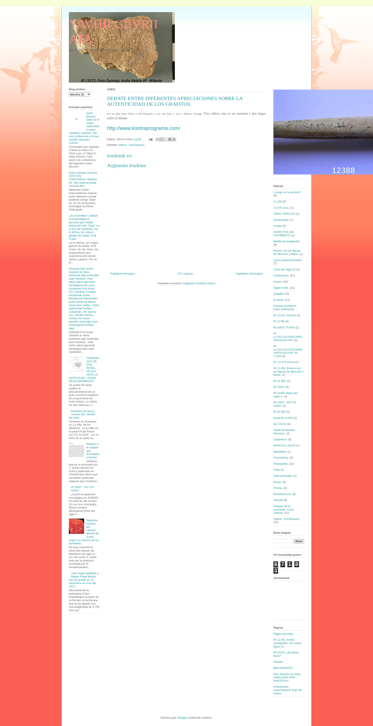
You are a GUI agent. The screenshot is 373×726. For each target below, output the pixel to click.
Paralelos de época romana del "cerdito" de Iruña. (82, 414)
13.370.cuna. (281, 207)
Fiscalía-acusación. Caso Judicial (285, 307)
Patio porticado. (282, 475)
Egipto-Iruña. (281, 287)
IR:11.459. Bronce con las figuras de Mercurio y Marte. (288, 371)
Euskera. (278, 299)
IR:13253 (279, 386)
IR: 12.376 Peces (284, 362)
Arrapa (277, 225)
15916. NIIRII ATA (284, 213)
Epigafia (278, 293)
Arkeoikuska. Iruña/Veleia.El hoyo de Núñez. (287, 690)
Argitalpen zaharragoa (249, 273)
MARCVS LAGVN (284, 445)
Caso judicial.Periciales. (287, 260)
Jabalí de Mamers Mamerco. (284, 431)
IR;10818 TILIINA (284, 327)
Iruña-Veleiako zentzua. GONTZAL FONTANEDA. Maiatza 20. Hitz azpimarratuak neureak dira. (83, 179)
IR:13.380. (279, 381)
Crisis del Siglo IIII (284, 269)
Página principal (283, 633)
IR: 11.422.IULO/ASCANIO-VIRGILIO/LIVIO (288, 337)
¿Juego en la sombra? (287, 192)
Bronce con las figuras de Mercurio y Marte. (287, 252)
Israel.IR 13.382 (283, 417)
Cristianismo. (281, 275)
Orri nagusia (185, 273)
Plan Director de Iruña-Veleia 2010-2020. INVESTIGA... (287, 677)
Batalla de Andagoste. (286, 241)
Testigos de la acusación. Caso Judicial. (283, 509)
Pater (276, 469)
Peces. (277, 482)
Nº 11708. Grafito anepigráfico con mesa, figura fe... (287, 643)
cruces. (277, 281)
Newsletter (279, 451)
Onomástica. (281, 457)
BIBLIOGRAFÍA (282, 668)
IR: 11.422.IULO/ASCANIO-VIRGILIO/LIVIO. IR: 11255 (288, 351)
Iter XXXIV (279, 424)
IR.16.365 (279, 411)
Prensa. (278, 488)
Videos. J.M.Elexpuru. (131, 144)
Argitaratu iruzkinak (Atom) (199, 283)
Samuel (278, 500)
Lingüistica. (280, 439)
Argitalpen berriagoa (122, 273)
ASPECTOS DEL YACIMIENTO (283, 233)
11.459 (277, 201)
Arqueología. (281, 219)
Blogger (182, 717)
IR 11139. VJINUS (284, 315)
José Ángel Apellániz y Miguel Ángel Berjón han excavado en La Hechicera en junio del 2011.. (84, 580)
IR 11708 (279, 321)
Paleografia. (280, 463)
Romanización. (282, 494)
